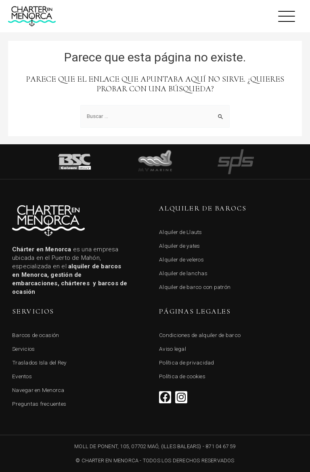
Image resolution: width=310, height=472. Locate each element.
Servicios (23, 349)
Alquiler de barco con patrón (194, 287)
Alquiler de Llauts (180, 232)
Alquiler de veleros (181, 259)
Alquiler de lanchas (183, 273)
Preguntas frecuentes (39, 403)
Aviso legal (172, 349)
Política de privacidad (186, 362)
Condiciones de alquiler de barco (200, 335)
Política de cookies (182, 376)
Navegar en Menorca (38, 390)
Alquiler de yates (179, 245)
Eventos (22, 376)
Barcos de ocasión (35, 335)
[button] (287, 16)
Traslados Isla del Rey (39, 362)
